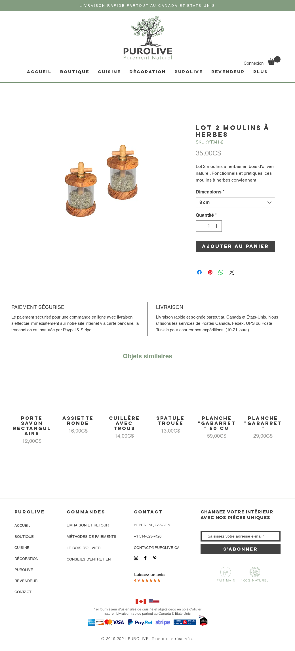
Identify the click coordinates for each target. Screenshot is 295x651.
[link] (274, 60)
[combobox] (235, 202)
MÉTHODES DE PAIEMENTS (91, 536)
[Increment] (217, 226)
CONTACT (22, 592)
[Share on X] (231, 272)
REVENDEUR (25, 581)
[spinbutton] (209, 226)
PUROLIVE (23, 570)
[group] (147, 407)
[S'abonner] (241, 549)
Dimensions (210, 192)
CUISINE (22, 547)
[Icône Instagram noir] (136, 558)
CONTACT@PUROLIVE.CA (157, 547)
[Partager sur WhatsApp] (221, 272)
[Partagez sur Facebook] (199, 272)
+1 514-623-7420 (147, 536)
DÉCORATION (26, 559)
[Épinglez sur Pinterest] (210, 272)
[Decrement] (201, 226)
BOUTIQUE (24, 536)
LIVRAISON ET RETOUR (88, 525)
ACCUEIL (22, 525)
